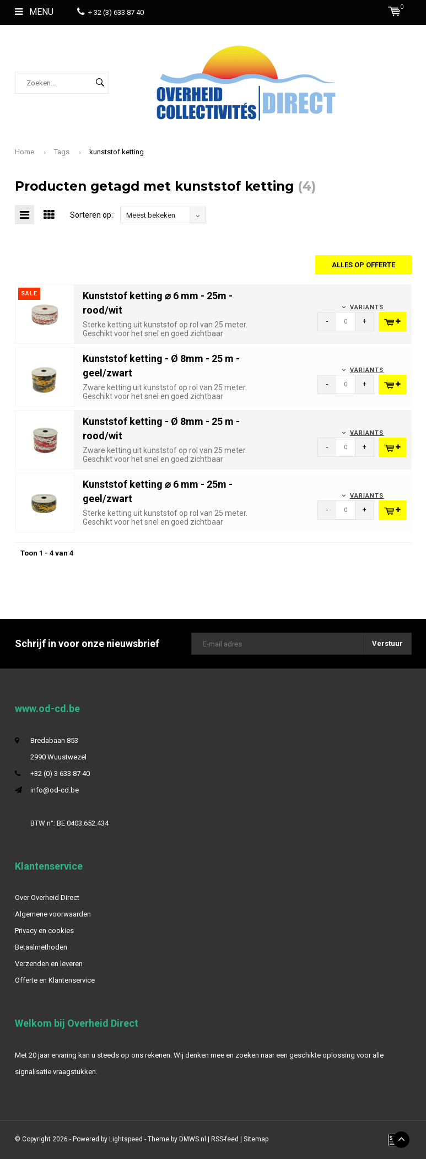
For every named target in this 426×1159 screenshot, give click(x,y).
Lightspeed (126, 1139)
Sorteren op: (91, 215)
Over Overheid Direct (47, 897)
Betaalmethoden (41, 947)
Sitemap (256, 1139)
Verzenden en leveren (49, 963)
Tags (61, 152)
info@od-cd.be (54, 790)
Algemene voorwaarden (53, 914)
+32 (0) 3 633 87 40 (60, 773)
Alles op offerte (363, 265)
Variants (367, 307)
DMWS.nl (192, 1139)
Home (24, 152)
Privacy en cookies (44, 930)
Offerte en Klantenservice (55, 980)
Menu (34, 12)
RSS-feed (225, 1139)
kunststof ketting (116, 152)
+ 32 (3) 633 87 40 (110, 12)
